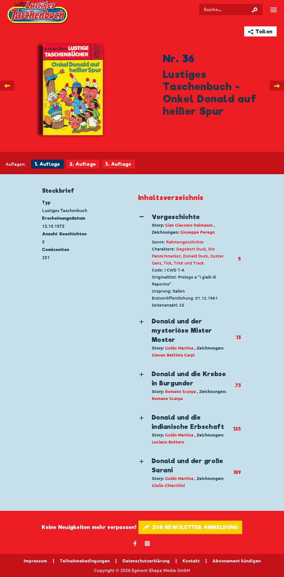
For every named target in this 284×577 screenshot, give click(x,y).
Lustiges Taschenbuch (38, 13)
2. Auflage (83, 164)
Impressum (35, 560)
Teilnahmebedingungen (85, 560)
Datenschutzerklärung (146, 560)
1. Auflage (47, 164)
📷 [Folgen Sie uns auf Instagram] (147, 543)
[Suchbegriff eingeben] (232, 9)
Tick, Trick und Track (184, 263)
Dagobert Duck (191, 249)
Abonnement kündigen (236, 560)
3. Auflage (118, 164)
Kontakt (191, 560)
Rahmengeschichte (185, 242)
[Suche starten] (254, 9)
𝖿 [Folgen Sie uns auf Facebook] (135, 543)
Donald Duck (195, 256)
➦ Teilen (260, 32)
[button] (185, 224)
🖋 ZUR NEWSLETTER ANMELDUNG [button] (190, 527)
